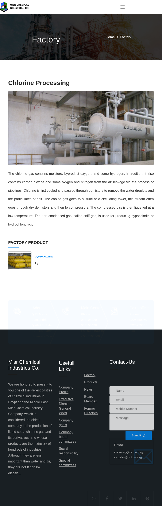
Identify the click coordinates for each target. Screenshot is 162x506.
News (88, 389)
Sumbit (138, 473)
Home (111, 37)
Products (90, 382)
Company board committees (67, 436)
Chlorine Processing (39, 82)
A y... (37, 263)
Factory (89, 375)
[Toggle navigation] (122, 7)
